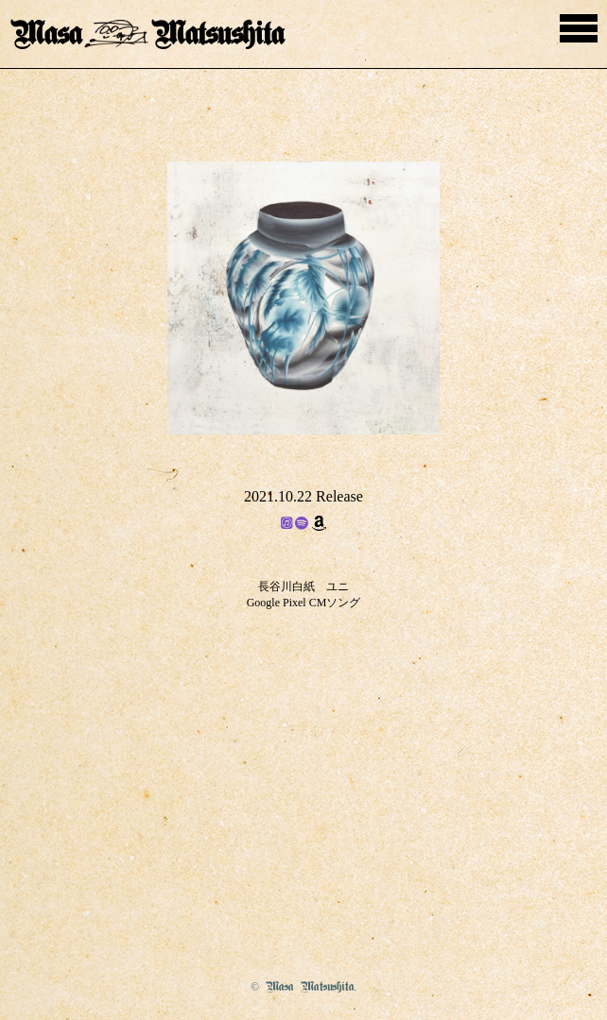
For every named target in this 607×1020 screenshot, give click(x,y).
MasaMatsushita (147, 35)
